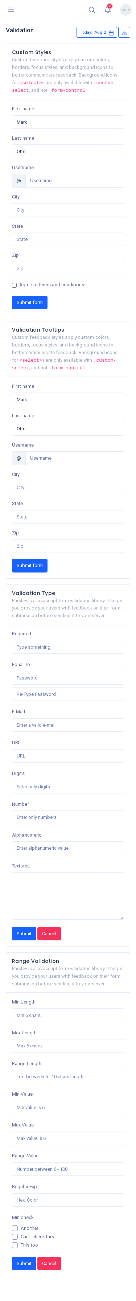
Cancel (49, 933)
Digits (18, 773)
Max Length (24, 1032)
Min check (23, 1217)
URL (16, 742)
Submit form (30, 302)
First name (23, 108)
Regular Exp (24, 1186)
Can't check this (37, 1236)
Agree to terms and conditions (51, 284)
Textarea (21, 866)
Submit (24, 933)
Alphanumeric (26, 835)
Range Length (26, 1063)
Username (23, 167)
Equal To (21, 664)
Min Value (22, 1094)
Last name (23, 138)
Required (21, 633)
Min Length (24, 1002)
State (17, 226)
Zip (15, 255)
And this (29, 1228)
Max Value (23, 1125)
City (16, 197)
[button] (92, 9)
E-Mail (18, 711)
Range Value (25, 1155)
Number (20, 804)
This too (29, 1245)
